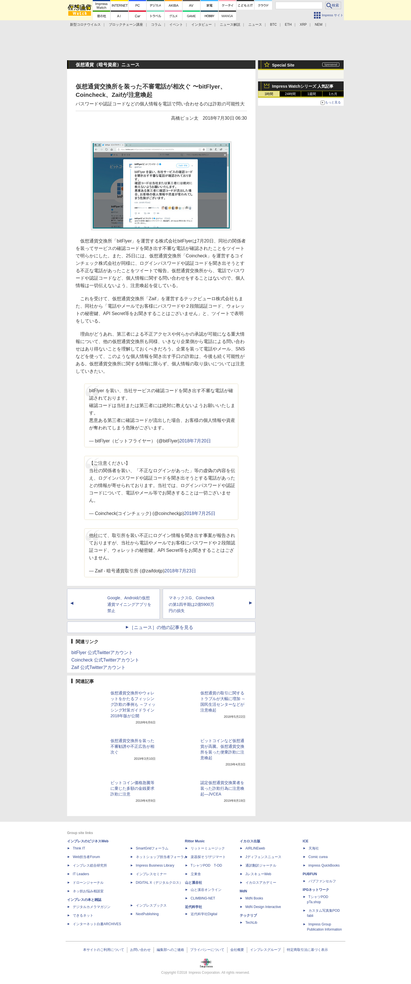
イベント (176, 25)
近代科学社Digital (204, 914)
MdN (243, 891)
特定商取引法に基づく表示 (307, 950)
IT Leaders (81, 874)
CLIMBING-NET (203, 898)
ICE (306, 841)
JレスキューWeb (258, 874)
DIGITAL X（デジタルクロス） (159, 883)
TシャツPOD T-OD (206, 865)
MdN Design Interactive (263, 907)
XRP (303, 25)
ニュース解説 (230, 25)
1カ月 (333, 94)
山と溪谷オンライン (206, 890)
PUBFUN (310, 874)
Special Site (283, 65)
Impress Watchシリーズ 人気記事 (302, 86)
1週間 (311, 94)
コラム (156, 25)
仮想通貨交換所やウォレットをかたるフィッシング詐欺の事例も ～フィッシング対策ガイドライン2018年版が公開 (133, 704)
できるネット (83, 915)
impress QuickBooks (324, 865)
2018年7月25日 (199, 513)
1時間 (269, 94)
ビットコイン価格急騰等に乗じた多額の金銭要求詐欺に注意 (132, 788)
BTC (273, 25)
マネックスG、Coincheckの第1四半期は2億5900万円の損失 (191, 604)
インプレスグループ (265, 950)
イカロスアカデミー (260, 883)
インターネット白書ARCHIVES (97, 924)
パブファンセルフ (322, 881)
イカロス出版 (250, 841)
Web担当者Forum (86, 857)
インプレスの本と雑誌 (84, 900)
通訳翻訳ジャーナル (260, 865)
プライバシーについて (207, 950)
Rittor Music (195, 841)
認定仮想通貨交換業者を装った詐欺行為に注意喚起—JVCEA (222, 788)
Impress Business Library (155, 865)
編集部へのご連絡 (170, 950)
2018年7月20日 (195, 440)
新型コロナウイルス (85, 25)
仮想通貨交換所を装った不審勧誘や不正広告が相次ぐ (132, 746)
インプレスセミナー (151, 874)
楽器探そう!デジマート (208, 857)
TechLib (251, 923)
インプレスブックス (151, 905)
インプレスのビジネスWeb (87, 841)
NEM (319, 25)
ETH (288, 25)
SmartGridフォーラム (152, 848)
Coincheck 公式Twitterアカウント (105, 660)
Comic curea (318, 857)
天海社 (314, 848)
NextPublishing (147, 914)
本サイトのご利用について (103, 950)
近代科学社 (193, 907)
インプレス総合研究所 (90, 865)
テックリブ (248, 915)
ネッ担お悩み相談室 (88, 891)
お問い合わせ (140, 950)
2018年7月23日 (180, 570)
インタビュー (201, 25)
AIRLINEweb (255, 848)
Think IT (79, 848)
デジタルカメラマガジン (91, 907)
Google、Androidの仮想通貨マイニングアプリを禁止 (129, 604)
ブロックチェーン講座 (126, 25)
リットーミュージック (208, 848)
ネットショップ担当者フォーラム (161, 857)
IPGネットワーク (316, 890)
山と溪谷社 (193, 883)
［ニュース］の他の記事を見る (161, 627)
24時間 (290, 94)
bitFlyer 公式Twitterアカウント (102, 652)
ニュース (255, 25)
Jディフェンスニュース (263, 857)
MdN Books (254, 898)
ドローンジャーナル (88, 883)
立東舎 (196, 874)
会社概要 (237, 950)
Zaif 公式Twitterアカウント (98, 667)
